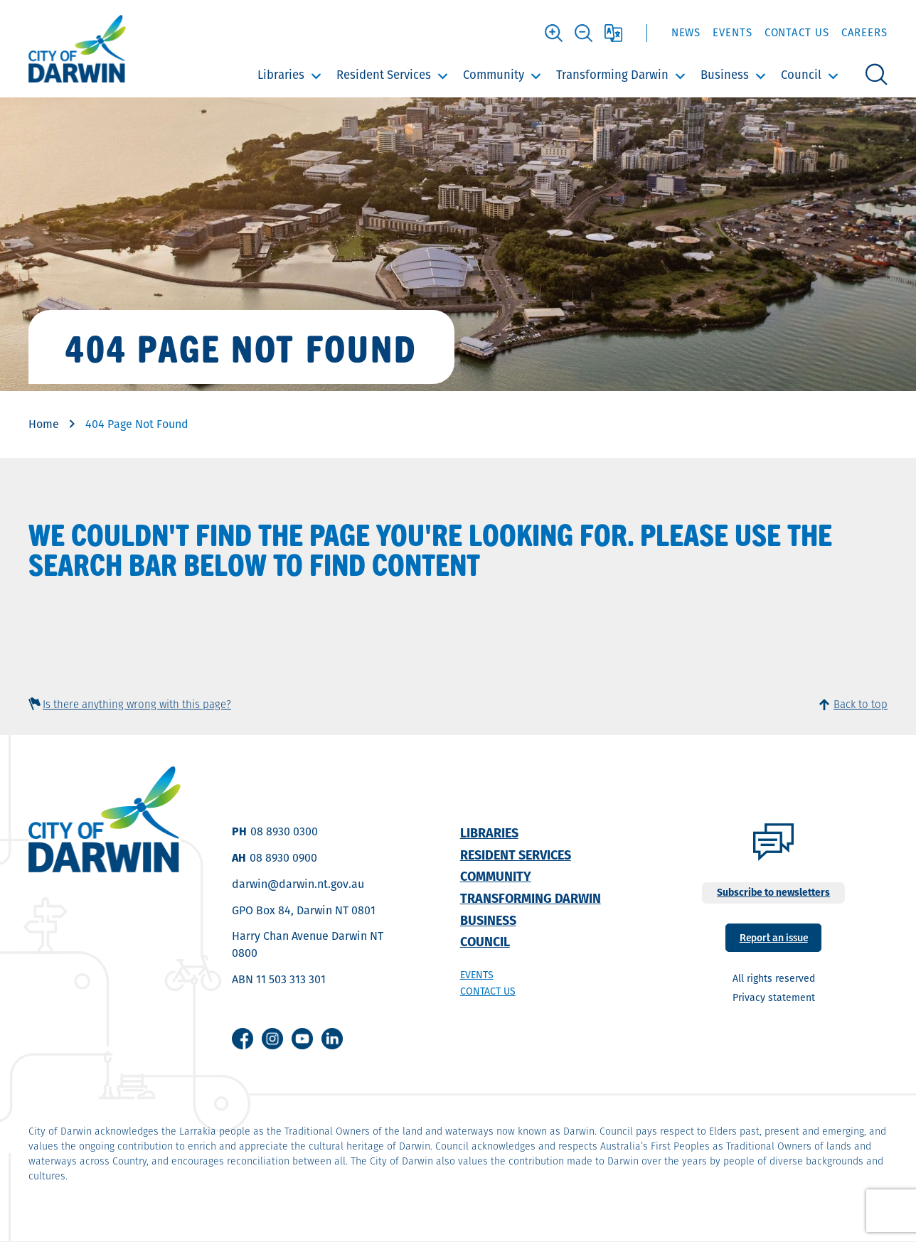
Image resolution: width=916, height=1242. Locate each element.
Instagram (272, 1038)
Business (725, 74)
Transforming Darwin (612, 74)
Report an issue (774, 936)
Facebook (242, 1038)
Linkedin (332, 1038)
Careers (864, 32)
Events (732, 32)
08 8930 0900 (283, 858)
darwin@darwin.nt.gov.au (298, 884)
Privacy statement (774, 997)
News (686, 32)
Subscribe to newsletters (773, 892)
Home (43, 424)
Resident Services (383, 74)
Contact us (488, 991)
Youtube (302, 1038)
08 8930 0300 (284, 831)
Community (493, 74)
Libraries (280, 74)
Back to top (861, 704)
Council (801, 74)
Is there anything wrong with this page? (137, 704)
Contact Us (797, 32)
